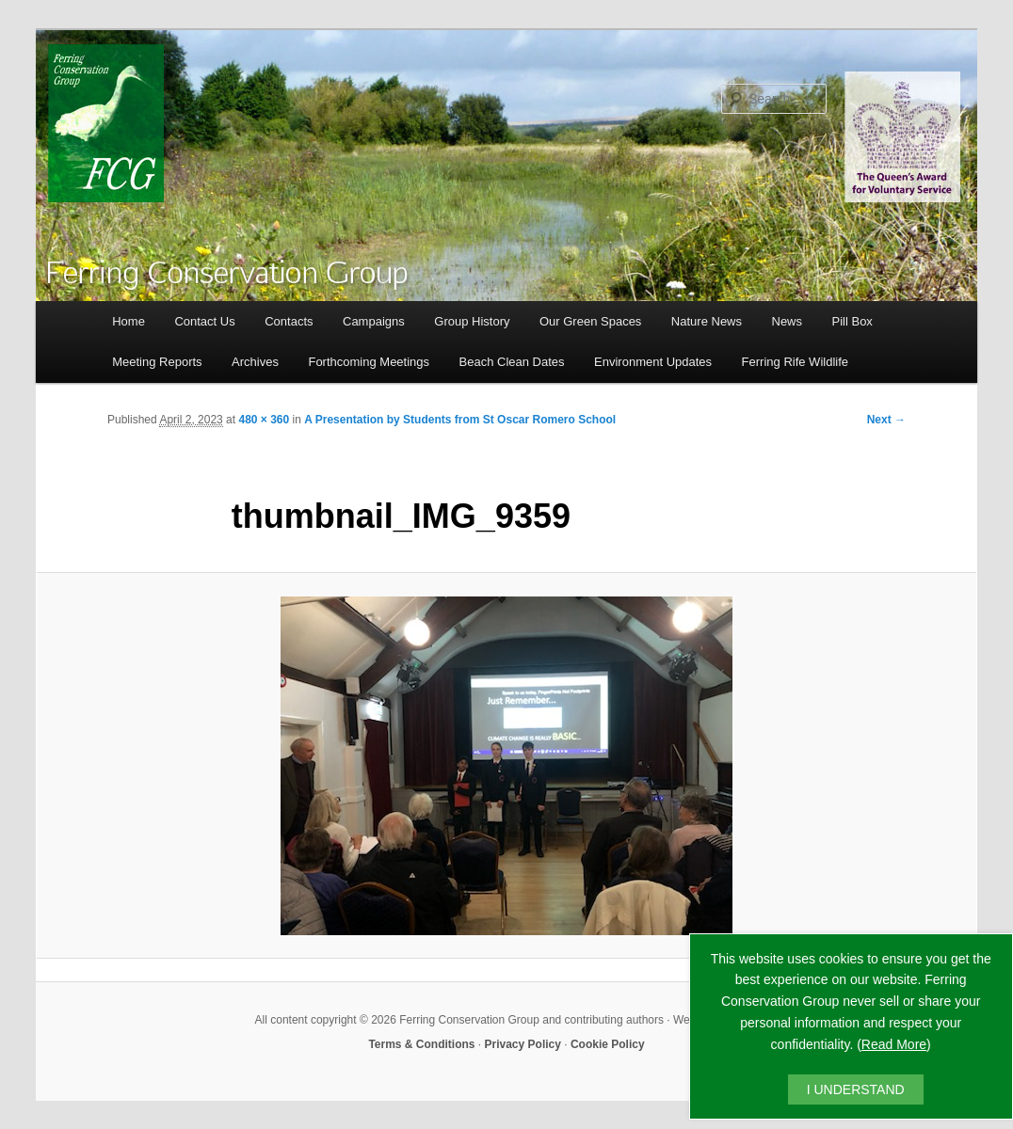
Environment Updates (653, 362)
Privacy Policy (523, 1044)
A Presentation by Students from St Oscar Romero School (460, 419)
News (787, 321)
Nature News (706, 321)
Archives (255, 362)
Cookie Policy (608, 1044)
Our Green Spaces (590, 321)
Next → (886, 419)
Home (128, 321)
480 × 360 (263, 419)
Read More (893, 1044)
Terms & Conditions (421, 1044)
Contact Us (204, 321)
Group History (471, 321)
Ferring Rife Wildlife (795, 362)
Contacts (289, 321)
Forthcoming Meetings (368, 362)
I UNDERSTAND (856, 1089)
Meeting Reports (156, 362)
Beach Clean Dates (512, 362)
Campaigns (374, 321)
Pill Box (852, 321)
